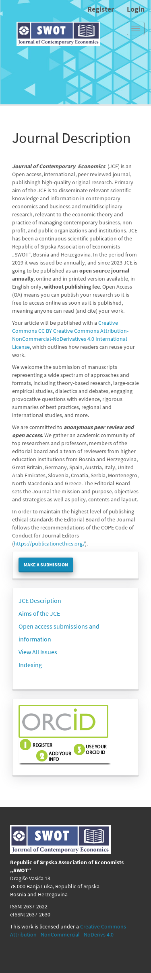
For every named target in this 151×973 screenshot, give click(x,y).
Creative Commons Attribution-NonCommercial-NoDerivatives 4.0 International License (70, 338)
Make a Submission (46, 565)
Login (136, 9)
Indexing (30, 665)
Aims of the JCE (39, 613)
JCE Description (40, 600)
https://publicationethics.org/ (49, 543)
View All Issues (38, 652)
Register (100, 9)
